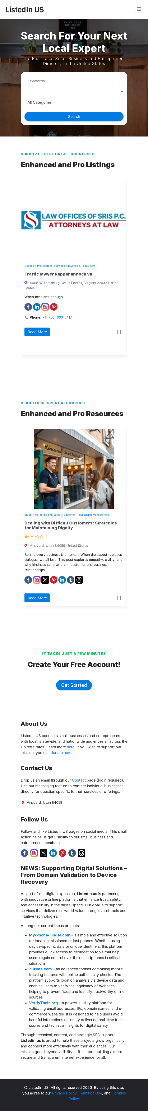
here (70, 747)
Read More (37, 332)
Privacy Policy (64, 1093)
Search (74, 116)
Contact (79, 780)
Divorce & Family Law (81, 265)
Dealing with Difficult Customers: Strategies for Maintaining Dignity (70, 525)
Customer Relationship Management (86, 514)
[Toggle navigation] (139, 9)
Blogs (28, 514)
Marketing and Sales (47, 514)
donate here (61, 752)
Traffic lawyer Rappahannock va (58, 274)
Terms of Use (90, 1093)
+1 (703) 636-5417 (57, 317)
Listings (29, 265)
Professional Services (51, 265)
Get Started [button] (74, 685)
